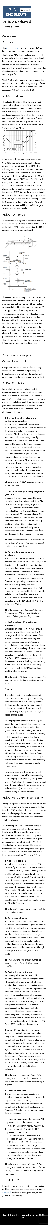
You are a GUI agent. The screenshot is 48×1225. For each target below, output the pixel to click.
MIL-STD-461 (12, 48)
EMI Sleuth (7, 1192)
